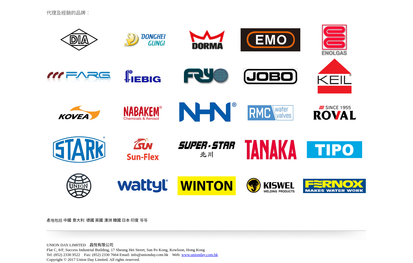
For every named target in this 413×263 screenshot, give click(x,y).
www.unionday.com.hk (200, 254)
